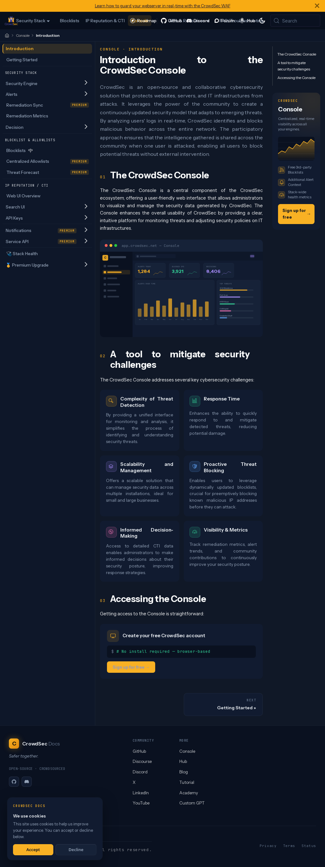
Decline (76, 849)
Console (23, 35)
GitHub (139, 751)
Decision (14, 127)
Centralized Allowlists (47, 161)
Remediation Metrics (27, 115)
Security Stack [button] (30, 20)
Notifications (41, 230)
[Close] (317, 6)
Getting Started (21, 59)
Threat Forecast (47, 172)
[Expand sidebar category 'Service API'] (86, 241)
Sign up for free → (131, 666)
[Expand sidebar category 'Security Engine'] (86, 83)
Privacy (268, 846)
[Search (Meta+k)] (295, 21)
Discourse (142, 761)
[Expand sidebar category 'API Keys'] (86, 218)
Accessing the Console (296, 77)
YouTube (141, 802)
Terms (289, 846)
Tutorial (186, 782)
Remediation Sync (47, 105)
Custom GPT (192, 802)
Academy (188, 792)
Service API (41, 241)
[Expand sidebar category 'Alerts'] (86, 94)
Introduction (20, 48)
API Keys (14, 218)
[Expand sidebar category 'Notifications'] (86, 230)
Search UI (15, 206)
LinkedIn (141, 792)
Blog (183, 771)
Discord (140, 771)
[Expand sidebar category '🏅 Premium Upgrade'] (86, 265)
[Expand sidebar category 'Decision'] (86, 127)
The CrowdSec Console (296, 54)
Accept (33, 849)
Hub (183, 761)
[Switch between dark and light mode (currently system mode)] (262, 20)
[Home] (7, 35)
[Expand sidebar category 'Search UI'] (86, 207)
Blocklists (69, 20)
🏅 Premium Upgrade (27, 265)
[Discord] (27, 782)
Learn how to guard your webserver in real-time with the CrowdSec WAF (162, 5)
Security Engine (21, 83)
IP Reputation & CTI (105, 20)
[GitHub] (14, 782)
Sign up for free (296, 214)
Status (309, 846)
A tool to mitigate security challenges (293, 65)
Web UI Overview (23, 195)
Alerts (11, 94)
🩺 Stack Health (22, 253)
